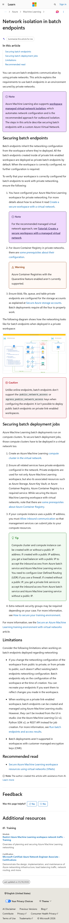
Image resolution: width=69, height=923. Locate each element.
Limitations (10, 60)
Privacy (21, 913)
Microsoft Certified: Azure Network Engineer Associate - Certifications (31, 858)
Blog (43, 908)
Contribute (8, 913)
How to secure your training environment (36, 615)
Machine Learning (32, 11)
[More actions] (63, 11)
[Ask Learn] (57, 11)
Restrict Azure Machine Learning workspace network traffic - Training (34, 838)
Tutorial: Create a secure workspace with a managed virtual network (36, 233)
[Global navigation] (3, 4)
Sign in (63, 4)
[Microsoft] (34, 4)
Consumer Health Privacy (43, 913)
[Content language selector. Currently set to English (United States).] (18, 893)
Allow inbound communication (37, 518)
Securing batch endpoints (18, 51)
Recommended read (15, 64)
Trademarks (25, 918)
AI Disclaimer (9, 908)
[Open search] (55, 4)
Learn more (8, 779)
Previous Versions (28, 908)
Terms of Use (9, 918)
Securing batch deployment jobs (21, 55)
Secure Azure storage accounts (43, 302)
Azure (15, 11)
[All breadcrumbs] (5, 11)
